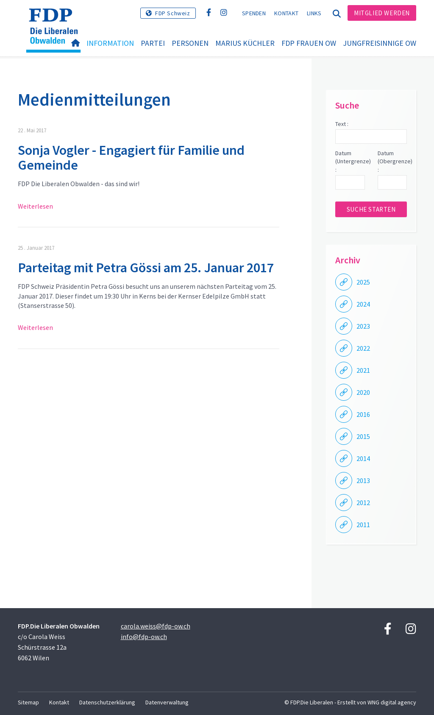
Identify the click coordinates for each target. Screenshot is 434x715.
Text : (341, 124)
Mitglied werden (382, 13)
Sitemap (28, 702)
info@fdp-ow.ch (144, 636)
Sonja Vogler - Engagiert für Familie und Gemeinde (131, 157)
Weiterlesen (35, 206)
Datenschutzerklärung (107, 702)
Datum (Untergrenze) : (349, 161)
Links (314, 13)
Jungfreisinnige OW (379, 43)
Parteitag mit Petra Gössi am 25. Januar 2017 (146, 267)
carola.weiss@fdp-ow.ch (155, 626)
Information (110, 43)
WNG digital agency (391, 702)
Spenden (254, 13)
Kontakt (286, 13)
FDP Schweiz (172, 13)
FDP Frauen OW (308, 43)
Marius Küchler (245, 43)
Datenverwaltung (167, 702)
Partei (153, 43)
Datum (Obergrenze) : (392, 161)
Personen (190, 43)
